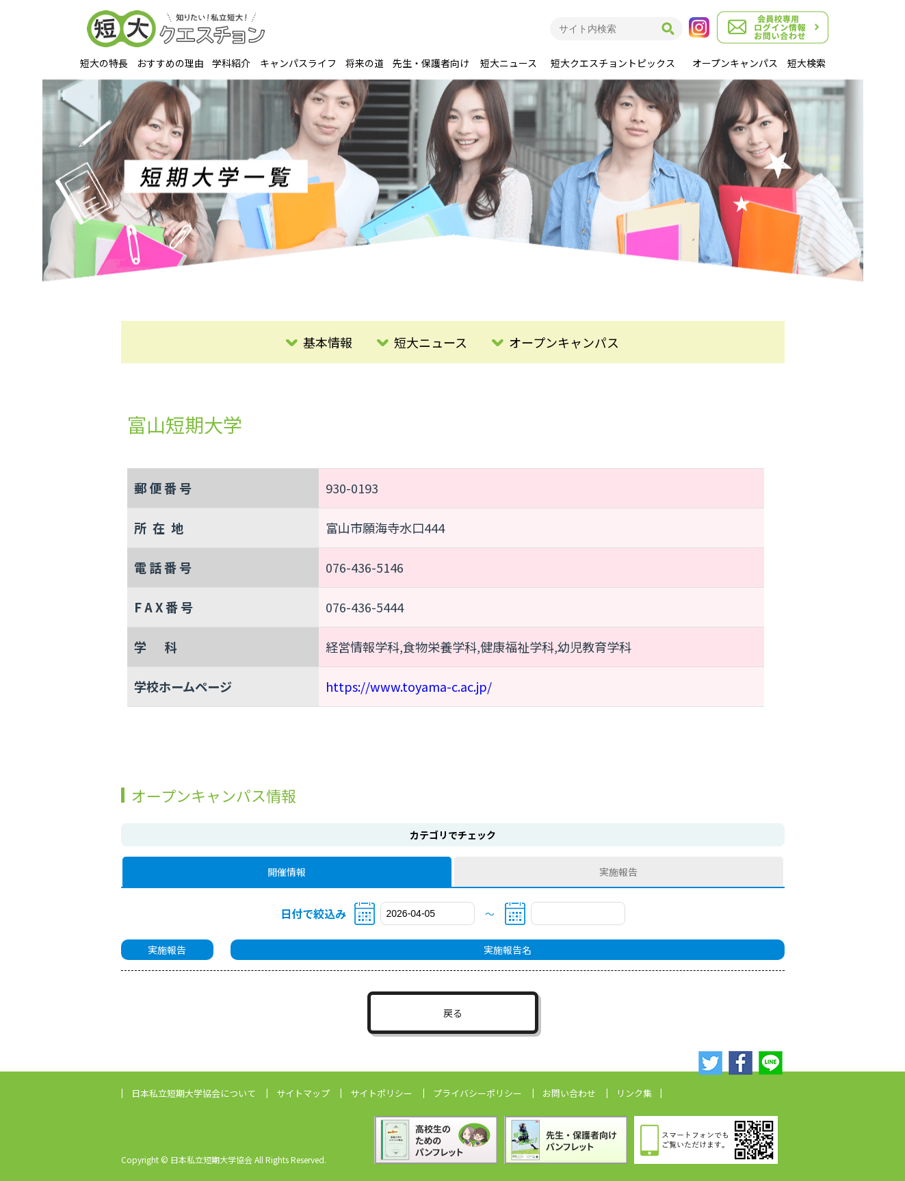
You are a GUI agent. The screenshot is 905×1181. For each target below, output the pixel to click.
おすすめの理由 (170, 63)
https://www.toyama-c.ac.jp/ (409, 686)
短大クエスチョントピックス (613, 63)
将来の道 (364, 63)
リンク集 (634, 1093)
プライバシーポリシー (477, 1093)
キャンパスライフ (298, 63)
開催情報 (286, 872)
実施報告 (618, 872)
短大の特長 (104, 63)
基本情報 (327, 342)
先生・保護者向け (431, 63)
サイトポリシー (381, 1093)
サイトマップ (303, 1093)
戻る (452, 1013)
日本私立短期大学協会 (193, 1093)
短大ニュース (508, 63)
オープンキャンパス (735, 63)
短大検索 (806, 63)
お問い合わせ (569, 1093)
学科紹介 (231, 63)
